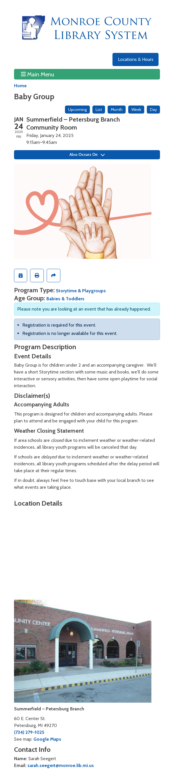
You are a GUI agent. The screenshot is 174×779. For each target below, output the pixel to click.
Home (20, 85)
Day (153, 109)
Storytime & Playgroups (81, 290)
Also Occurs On (87, 154)
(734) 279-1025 (29, 732)
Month (116, 109)
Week (136, 109)
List (99, 109)
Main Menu (37, 74)
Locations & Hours (135, 59)
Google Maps (47, 739)
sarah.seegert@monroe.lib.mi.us (60, 765)
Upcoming (77, 109)
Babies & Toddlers (65, 298)
